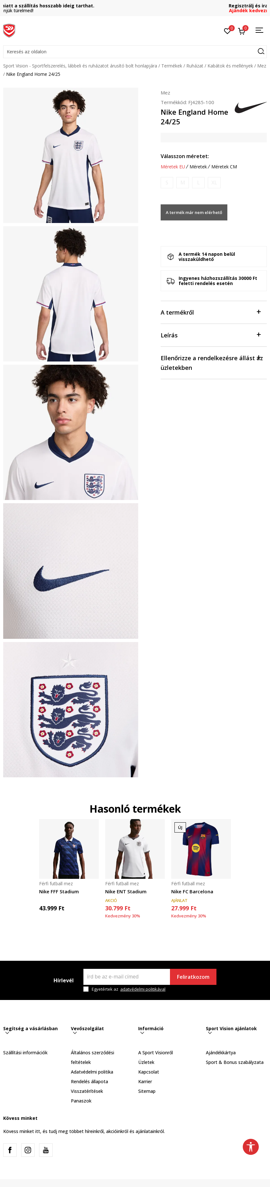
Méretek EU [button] (173, 166)
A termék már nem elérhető (194, 212)
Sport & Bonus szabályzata (235, 1062)
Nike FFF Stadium (59, 891)
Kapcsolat (148, 1072)
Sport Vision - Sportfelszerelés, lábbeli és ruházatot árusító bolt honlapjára (80, 66)
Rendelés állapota (89, 1081)
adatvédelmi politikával (142, 989)
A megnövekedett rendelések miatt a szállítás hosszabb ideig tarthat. (135, 5)
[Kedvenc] (228, 30)
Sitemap (147, 1091)
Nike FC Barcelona (192, 891)
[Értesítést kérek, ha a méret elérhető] (167, 182)
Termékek (171, 66)
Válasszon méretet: (185, 156)
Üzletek (146, 1062)
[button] (135, 51)
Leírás (210, 334)
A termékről (210, 312)
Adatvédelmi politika (92, 1072)
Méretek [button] (198, 166)
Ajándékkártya (221, 1052)
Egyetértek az (128, 989)
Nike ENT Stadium (126, 891)
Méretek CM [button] (224, 166)
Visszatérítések (87, 1091)
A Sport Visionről (155, 1052)
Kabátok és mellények (230, 66)
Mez (261, 66)
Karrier (145, 1081)
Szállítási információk (25, 1052)
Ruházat (194, 66)
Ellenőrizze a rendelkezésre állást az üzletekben (212, 362)
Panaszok (81, 1101)
